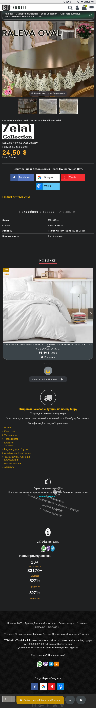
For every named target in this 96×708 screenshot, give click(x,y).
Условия (82, 623)
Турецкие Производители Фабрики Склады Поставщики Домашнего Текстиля (47, 634)
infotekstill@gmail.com (60, 644)
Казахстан (9, 431)
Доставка (40, 627)
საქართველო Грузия (16, 449)
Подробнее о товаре (37, 211)
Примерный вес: (11, 146)
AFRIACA (9, 467)
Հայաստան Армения (17, 456)
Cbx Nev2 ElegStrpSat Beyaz (48, 349)
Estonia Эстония (13, 463)
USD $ (68, 1)
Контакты (53, 627)
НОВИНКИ (48, 260)
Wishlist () (85, 1)
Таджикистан (11, 438)
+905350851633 (36, 644)
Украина (8, 445)
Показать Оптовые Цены (48, 196)
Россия (8, 427)
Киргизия (9, 442)
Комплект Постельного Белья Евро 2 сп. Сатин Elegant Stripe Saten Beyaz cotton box (48, 345)
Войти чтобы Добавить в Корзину (40, 700)
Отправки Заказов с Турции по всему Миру (48, 409)
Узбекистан (10, 435)
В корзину (48, 357)
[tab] (48, 197)
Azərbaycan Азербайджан (18, 453)
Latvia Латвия (11, 459)
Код (4, 142)
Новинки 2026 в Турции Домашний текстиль (31, 623)
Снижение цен (66, 623)
